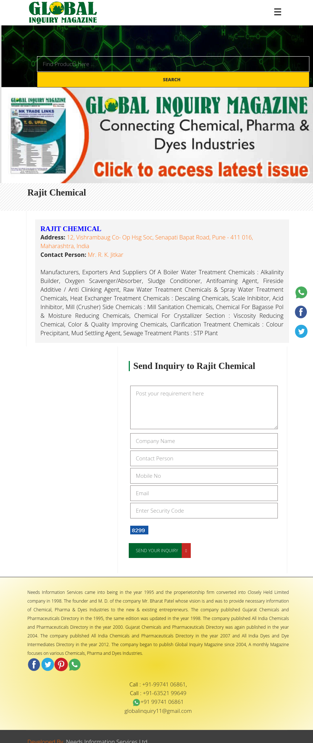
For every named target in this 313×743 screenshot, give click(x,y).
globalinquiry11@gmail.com (157, 710)
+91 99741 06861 (158, 701)
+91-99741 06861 (164, 684)
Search (172, 80)
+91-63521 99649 (164, 693)
